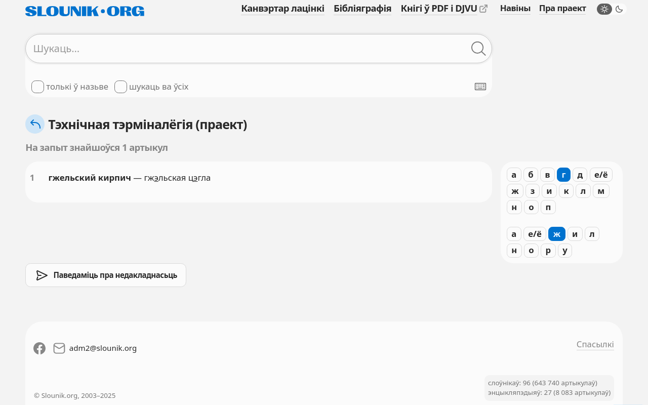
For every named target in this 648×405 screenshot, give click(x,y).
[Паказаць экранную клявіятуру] (480, 86)
